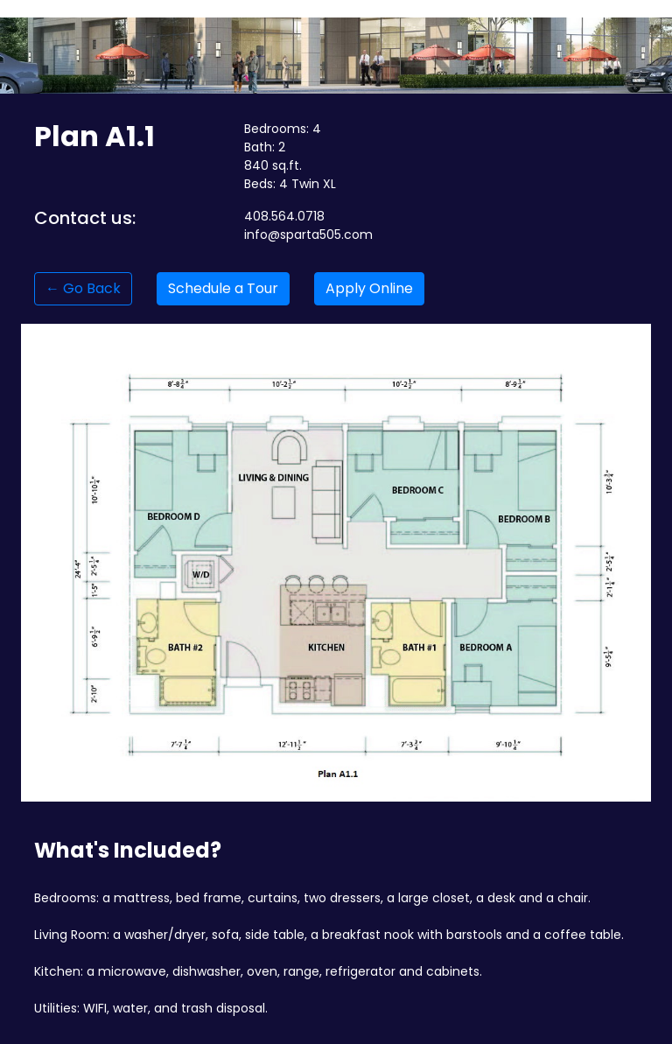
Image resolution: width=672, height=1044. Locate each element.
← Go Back (83, 288)
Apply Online (369, 288)
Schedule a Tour (223, 288)
